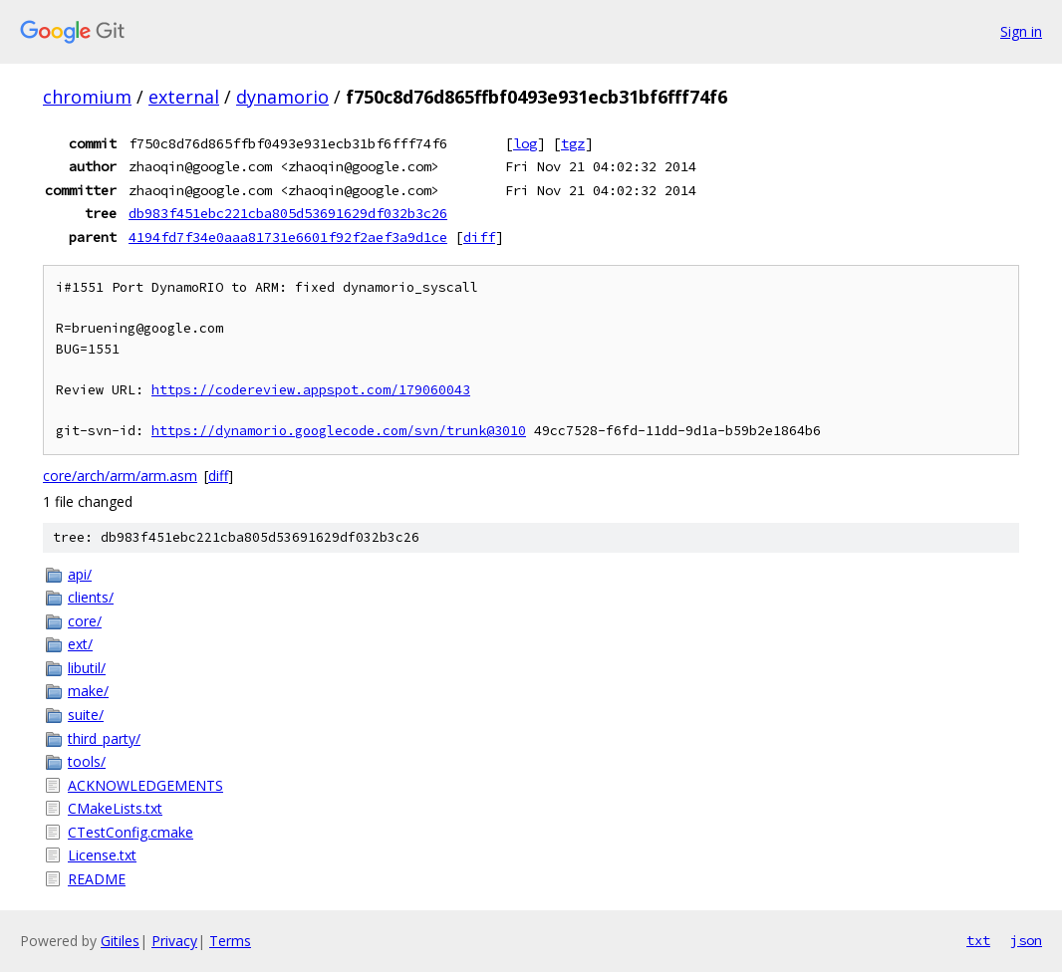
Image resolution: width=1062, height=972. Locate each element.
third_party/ (104, 738)
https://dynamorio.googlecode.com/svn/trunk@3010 (338, 430)
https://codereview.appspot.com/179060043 (310, 389)
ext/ (80, 643)
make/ (88, 690)
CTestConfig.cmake (130, 832)
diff (479, 237)
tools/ (87, 761)
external (183, 97)
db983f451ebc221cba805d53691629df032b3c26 (288, 213)
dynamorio (282, 97)
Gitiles (120, 940)
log (525, 143)
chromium (87, 97)
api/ (80, 574)
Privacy (174, 940)
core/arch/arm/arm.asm (120, 475)
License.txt (102, 855)
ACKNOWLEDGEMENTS (145, 785)
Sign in (1021, 31)
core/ (85, 620)
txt (978, 940)
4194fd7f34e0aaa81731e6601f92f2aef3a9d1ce (288, 237)
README (97, 878)
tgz (573, 143)
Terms (230, 940)
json (1026, 940)
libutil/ (87, 667)
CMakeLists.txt (115, 808)
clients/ (91, 597)
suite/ (86, 714)
